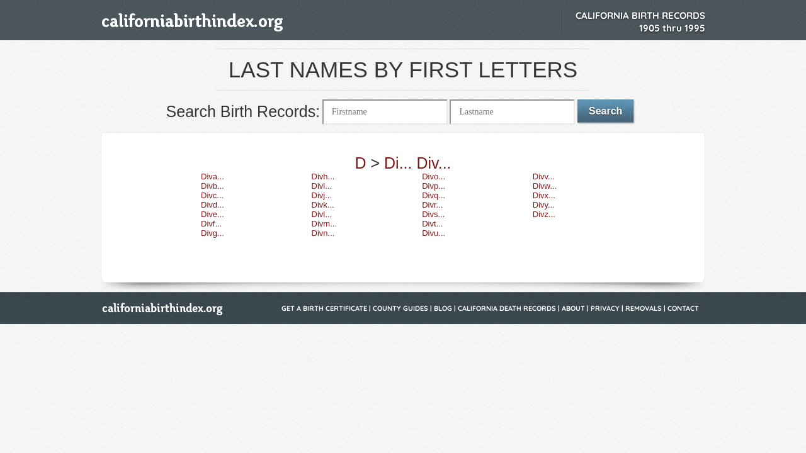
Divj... (322, 195)
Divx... (544, 195)
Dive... (212, 214)
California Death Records (507, 308)
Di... (398, 163)
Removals (643, 308)
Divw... (545, 186)
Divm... (324, 223)
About (573, 308)
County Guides (400, 308)
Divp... (433, 186)
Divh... (323, 176)
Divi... (322, 186)
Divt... (432, 223)
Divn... (323, 233)
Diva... (212, 176)
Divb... (212, 186)
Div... (433, 163)
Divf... (211, 223)
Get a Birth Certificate (324, 308)
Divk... (323, 205)
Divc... (212, 195)
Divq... (433, 195)
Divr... (432, 205)
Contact (683, 308)
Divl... (322, 214)
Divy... (544, 205)
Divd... (212, 205)
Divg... (212, 233)
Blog (443, 308)
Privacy (605, 308)
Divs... (433, 214)
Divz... (544, 214)
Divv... (544, 176)
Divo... (433, 176)
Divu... (433, 233)
